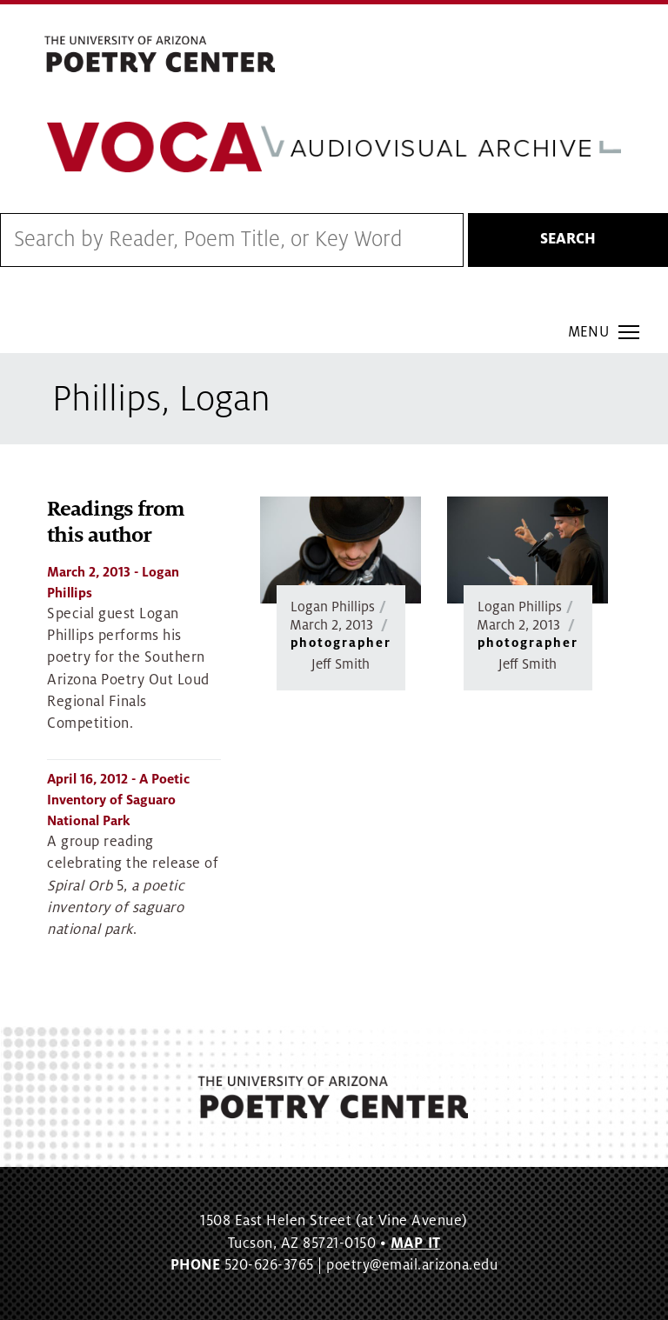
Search (568, 239)
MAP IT (416, 1243)
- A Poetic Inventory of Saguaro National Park (118, 800)
